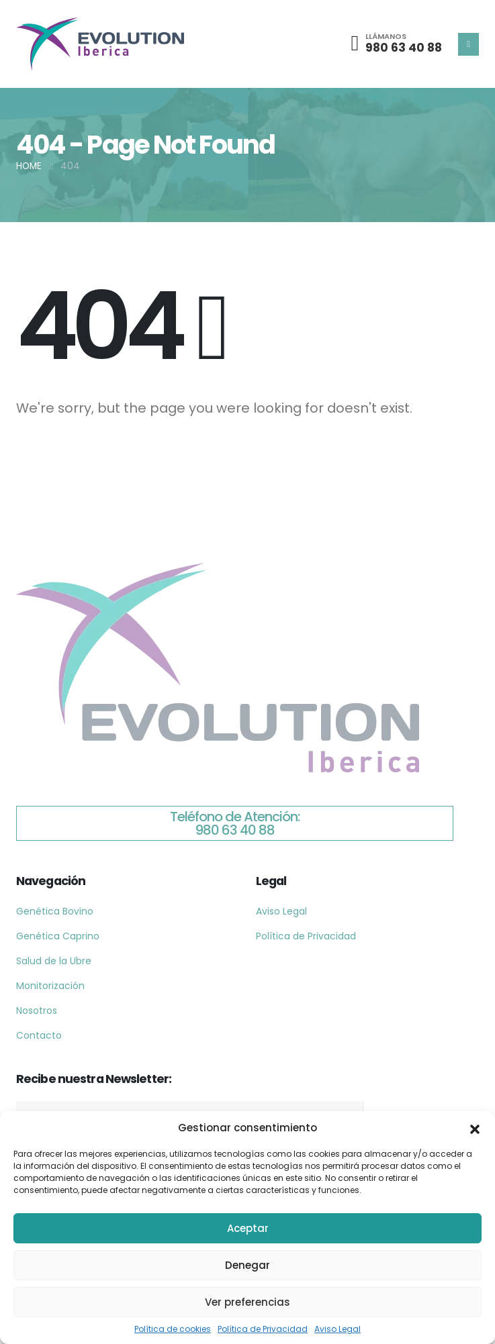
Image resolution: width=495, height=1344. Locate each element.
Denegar (247, 1265)
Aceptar (248, 1228)
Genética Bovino (54, 911)
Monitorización (50, 985)
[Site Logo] (100, 44)
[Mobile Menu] (468, 44)
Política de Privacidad (263, 1329)
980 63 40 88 (403, 48)
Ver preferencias (247, 1302)
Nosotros (36, 1010)
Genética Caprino (57, 936)
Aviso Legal (337, 1329)
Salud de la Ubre (53, 961)
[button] (475, 1128)
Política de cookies (172, 1329)
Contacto (39, 1035)
